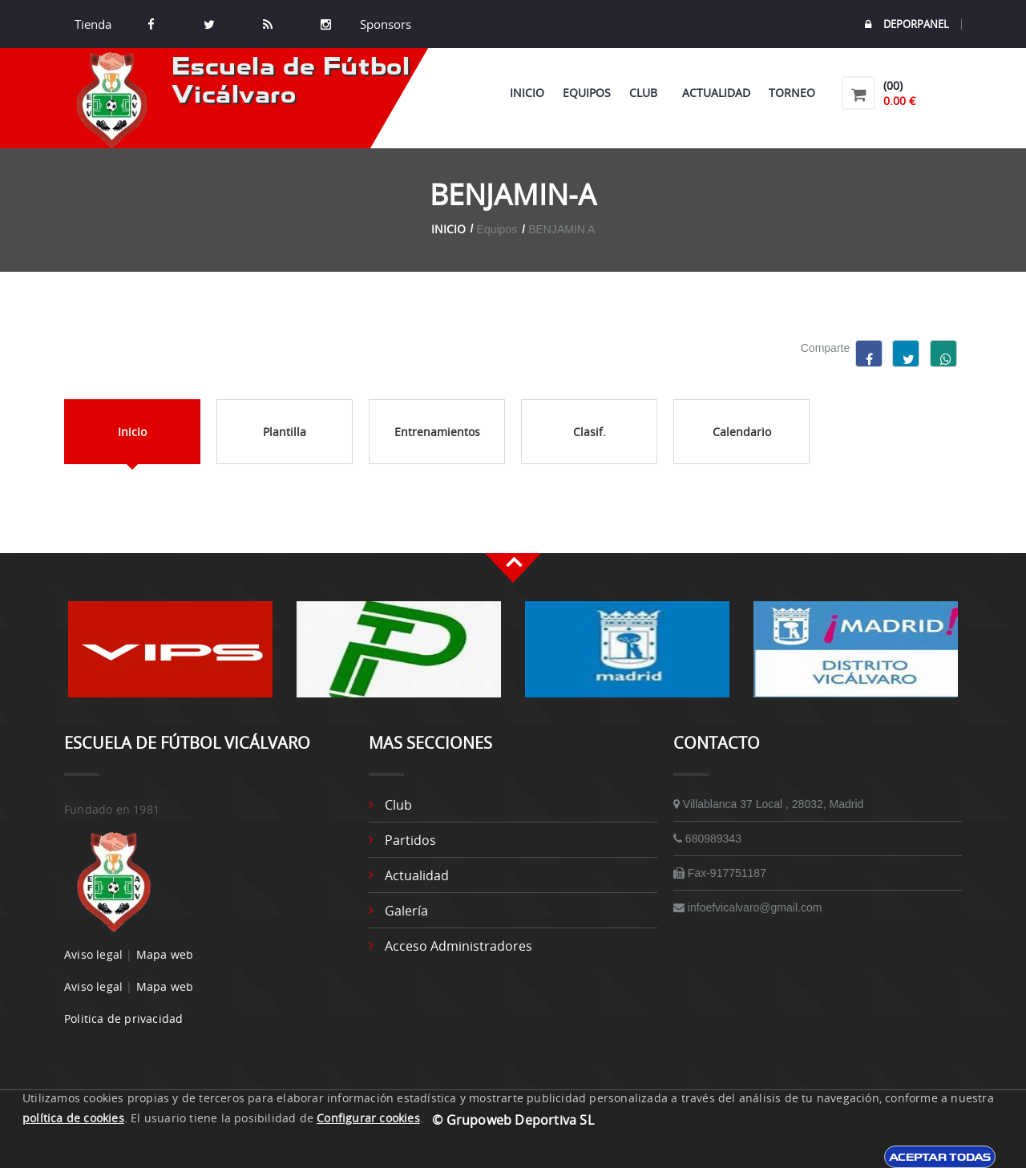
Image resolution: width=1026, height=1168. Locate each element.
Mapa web (165, 954)
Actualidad (716, 92)
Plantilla (284, 431)
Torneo (792, 92)
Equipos (587, 92)
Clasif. (589, 431)
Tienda (93, 24)
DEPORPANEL (907, 24)
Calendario (742, 431)
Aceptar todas (940, 1156)
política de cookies (73, 1118)
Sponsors (384, 24)
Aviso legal (93, 954)
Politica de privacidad (123, 1018)
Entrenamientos (437, 431)
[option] (170, 657)
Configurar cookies (368, 1118)
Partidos (410, 840)
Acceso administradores (458, 946)
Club (646, 92)
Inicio (527, 92)
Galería (406, 910)
